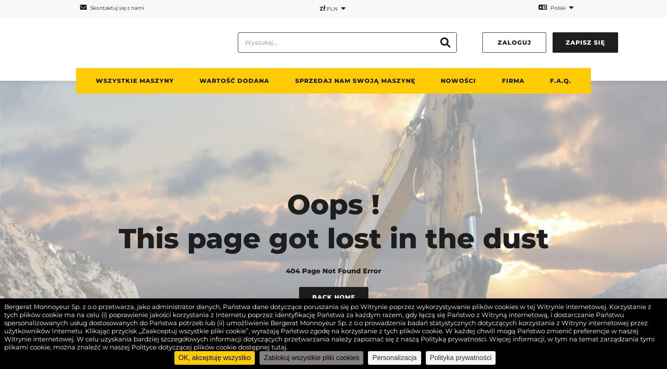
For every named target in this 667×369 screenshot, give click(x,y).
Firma (513, 81)
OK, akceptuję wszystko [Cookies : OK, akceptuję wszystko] (215, 357)
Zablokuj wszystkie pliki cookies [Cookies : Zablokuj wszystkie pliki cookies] (311, 357)
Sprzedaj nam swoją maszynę (355, 81)
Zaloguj (514, 42)
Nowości (458, 81)
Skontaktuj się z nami (112, 7)
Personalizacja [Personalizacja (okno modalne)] (394, 357)
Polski (556, 7)
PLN (332, 8)
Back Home (333, 297)
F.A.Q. (560, 81)
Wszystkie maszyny (135, 81)
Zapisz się (585, 42)
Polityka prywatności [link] (461, 357)
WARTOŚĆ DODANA (234, 81)
